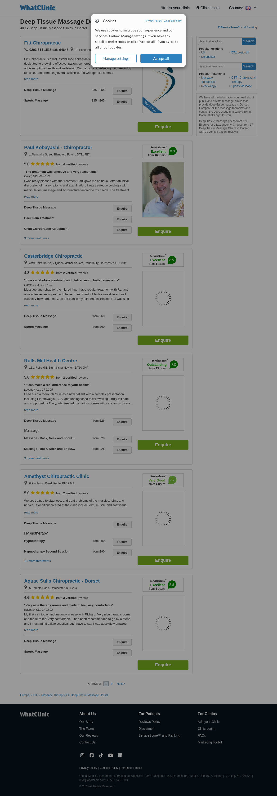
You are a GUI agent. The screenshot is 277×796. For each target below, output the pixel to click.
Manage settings (116, 58)
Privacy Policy (153, 20)
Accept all (161, 58)
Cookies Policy (173, 20)
